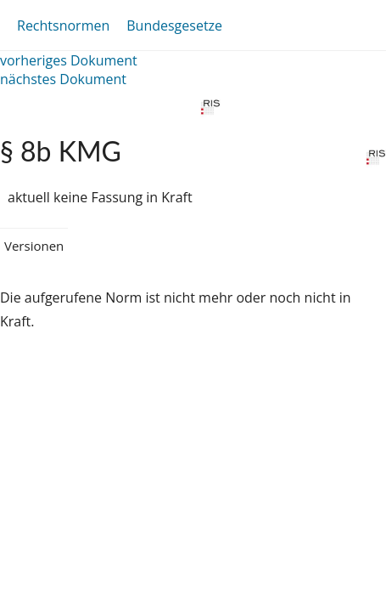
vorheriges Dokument (68, 60)
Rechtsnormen (63, 25)
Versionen (34, 245)
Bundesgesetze (174, 25)
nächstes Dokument (63, 79)
